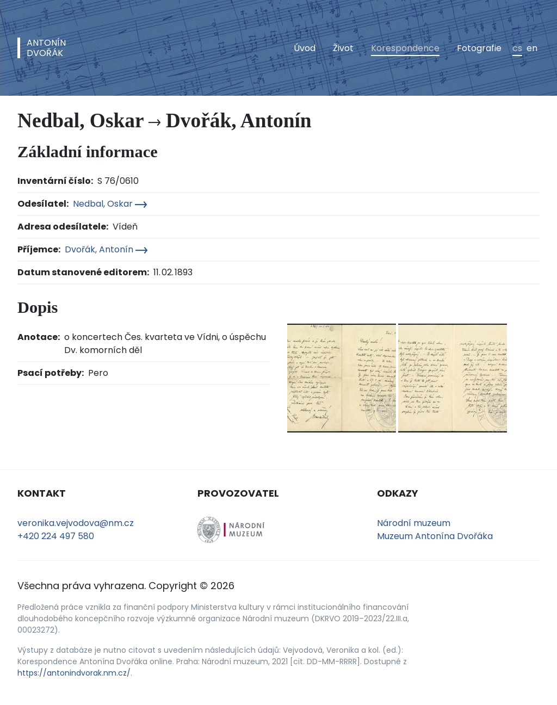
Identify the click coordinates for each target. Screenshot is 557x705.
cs (517, 48)
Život (343, 48)
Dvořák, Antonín (106, 249)
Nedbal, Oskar (110, 203)
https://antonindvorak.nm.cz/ (74, 672)
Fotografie (479, 48)
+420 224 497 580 (55, 536)
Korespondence (405, 48)
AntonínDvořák (46, 48)
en (532, 48)
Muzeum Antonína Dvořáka (435, 536)
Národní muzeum (413, 523)
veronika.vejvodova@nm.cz (75, 523)
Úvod (304, 48)
